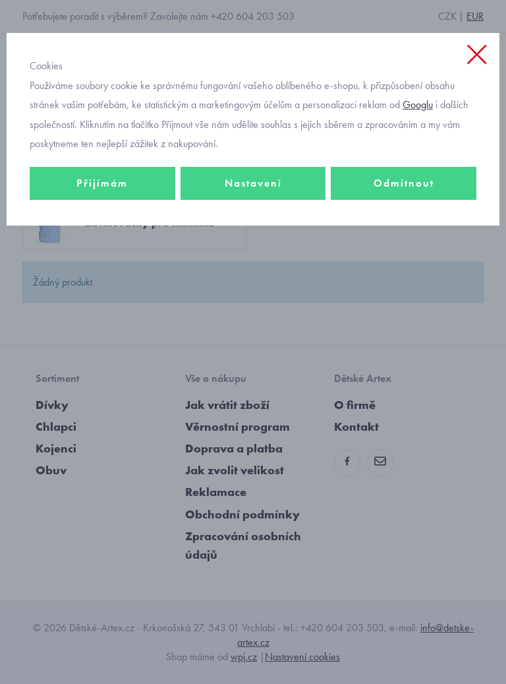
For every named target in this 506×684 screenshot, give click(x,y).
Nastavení (253, 183)
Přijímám (102, 183)
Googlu (418, 104)
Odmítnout (404, 183)
